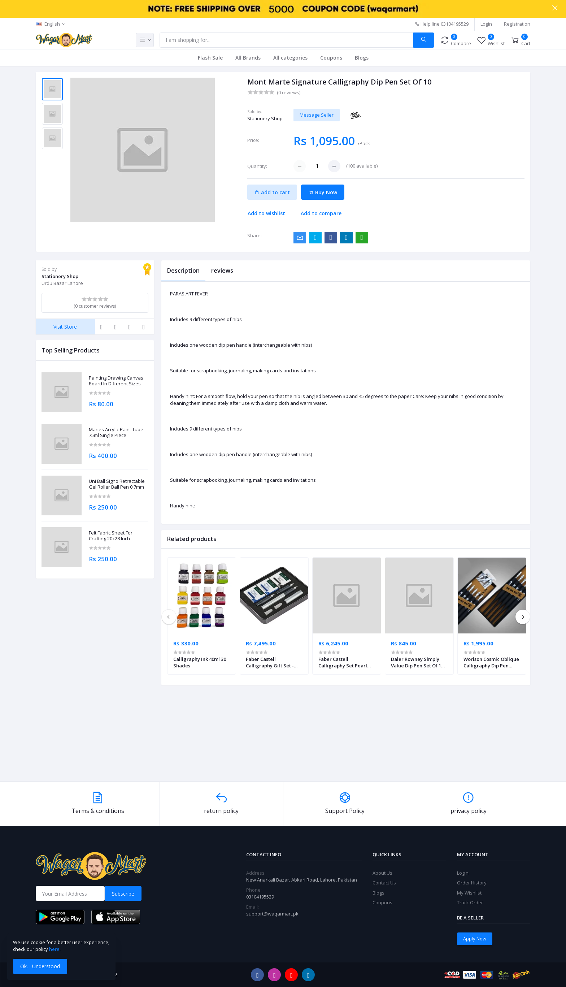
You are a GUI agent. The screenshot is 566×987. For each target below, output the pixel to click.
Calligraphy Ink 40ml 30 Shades (199, 662)
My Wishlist (469, 892)
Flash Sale (210, 57)
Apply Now (474, 938)
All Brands (248, 57)
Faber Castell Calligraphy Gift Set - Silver (270, 662)
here (54, 949)
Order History (472, 882)
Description (183, 270)
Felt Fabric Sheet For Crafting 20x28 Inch (110, 535)
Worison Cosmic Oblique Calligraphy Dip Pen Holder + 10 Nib (491, 662)
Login (486, 24)
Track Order (470, 902)
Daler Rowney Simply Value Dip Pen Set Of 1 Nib (416, 662)
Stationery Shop (265, 118)
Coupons (331, 57)
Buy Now (323, 192)
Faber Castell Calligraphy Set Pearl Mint (342, 662)
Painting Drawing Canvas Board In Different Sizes (116, 380)
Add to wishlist (266, 213)
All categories (290, 57)
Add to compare (321, 213)
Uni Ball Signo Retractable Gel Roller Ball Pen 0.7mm (117, 484)
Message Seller (317, 115)
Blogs (362, 57)
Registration (517, 24)
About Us (382, 873)
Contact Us (384, 882)
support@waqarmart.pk (272, 913)
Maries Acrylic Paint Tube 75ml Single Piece (116, 432)
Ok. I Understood (40, 966)
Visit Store (65, 326)
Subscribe (123, 893)
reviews (222, 270)
